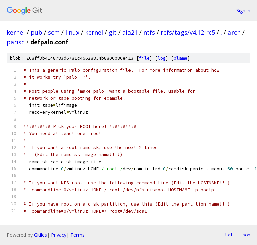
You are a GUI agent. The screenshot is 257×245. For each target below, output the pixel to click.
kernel (16, 32)
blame (180, 58)
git (113, 32)
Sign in (243, 10)
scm (54, 32)
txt (229, 235)
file (144, 58)
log (162, 58)
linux (72, 32)
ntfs (149, 32)
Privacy (58, 235)
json (245, 235)
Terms (77, 235)
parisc (15, 42)
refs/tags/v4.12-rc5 (188, 32)
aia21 (130, 32)
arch (234, 32)
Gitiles (40, 235)
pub (36, 32)
